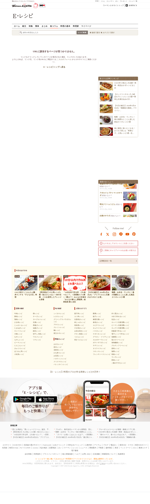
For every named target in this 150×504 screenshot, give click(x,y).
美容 (116, 448)
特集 (31, 26)
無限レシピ (115, 351)
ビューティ (110, 1)
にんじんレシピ (19, 345)
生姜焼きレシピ (79, 319)
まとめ (45, 26)
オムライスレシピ (99, 328)
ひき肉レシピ (19, 322)
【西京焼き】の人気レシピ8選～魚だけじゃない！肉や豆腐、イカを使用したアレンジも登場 (48, 432)
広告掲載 (96, 454)
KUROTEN (17, 445)
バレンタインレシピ (61, 364)
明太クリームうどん (107, 205)
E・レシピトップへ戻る (54, 67)
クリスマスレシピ (60, 362)
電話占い (113, 445)
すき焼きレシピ (79, 328)
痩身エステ (143, 448)
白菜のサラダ (105, 217)
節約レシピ (115, 348)
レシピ (75, 448)
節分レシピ (58, 347)
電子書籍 (74, 451)
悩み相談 (43, 448)
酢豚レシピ (97, 313)
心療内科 (88, 445)
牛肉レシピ (18, 313)
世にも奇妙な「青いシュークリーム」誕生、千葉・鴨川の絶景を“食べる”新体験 (43, 429)
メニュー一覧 (133, 1)
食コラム (54, 26)
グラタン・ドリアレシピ (101, 337)
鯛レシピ (57, 330)
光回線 (4, 448)
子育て (97, 1)
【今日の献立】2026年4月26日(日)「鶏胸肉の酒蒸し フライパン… (125, 108)
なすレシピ (18, 337)
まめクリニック (59, 445)
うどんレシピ (79, 337)
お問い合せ (86, 454)
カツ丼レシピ (79, 316)
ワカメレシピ (37, 337)
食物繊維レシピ (117, 343)
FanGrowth (47, 445)
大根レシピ (18, 334)
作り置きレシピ (117, 313)
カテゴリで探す (109, 33)
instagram (114, 234)
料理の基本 (65, 26)
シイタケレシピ (59, 313)
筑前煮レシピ (79, 325)
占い (116, 1)
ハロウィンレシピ (60, 359)
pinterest (134, 234)
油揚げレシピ (37, 328)
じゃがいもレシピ (20, 325)
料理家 (76, 26)
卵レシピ (36, 313)
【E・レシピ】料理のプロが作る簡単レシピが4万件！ (75, 372)
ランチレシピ (116, 357)
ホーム (17, 26)
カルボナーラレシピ (100, 340)
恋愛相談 (52, 448)
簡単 (37, 26)
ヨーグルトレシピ (39, 319)
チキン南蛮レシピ (80, 334)
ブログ (105, 445)
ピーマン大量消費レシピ (120, 325)
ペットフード (125, 448)
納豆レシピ (37, 331)
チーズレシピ (37, 316)
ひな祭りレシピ (59, 353)
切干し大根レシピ (39, 334)
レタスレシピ (58, 316)
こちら (102, 463)
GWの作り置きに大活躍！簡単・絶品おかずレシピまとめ (125, 85)
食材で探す (96, 33)
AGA (135, 448)
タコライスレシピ (99, 348)
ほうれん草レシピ (20, 351)
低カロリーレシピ (118, 340)
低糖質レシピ (116, 337)
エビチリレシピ (98, 325)
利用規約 (37, 454)
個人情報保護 (67, 454)
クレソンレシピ (59, 327)
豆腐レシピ (37, 322)
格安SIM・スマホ (126, 445)
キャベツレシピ (19, 331)
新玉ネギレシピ (59, 333)
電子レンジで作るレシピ (120, 334)
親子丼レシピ (79, 313)
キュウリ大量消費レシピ (120, 328)
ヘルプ (77, 454)
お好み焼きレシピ (80, 331)
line (121, 234)
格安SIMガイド (141, 445)
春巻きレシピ (97, 322)
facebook (101, 234)
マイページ (86, 26)
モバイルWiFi (25, 448)
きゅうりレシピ (19, 348)
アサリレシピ (58, 325)
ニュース (83, 448)
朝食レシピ (115, 354)
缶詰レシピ (115, 319)
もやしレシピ (19, 340)
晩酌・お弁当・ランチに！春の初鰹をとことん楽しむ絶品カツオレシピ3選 (124, 119)
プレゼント (123, 1)
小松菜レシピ (19, 354)
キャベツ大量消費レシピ (120, 322)
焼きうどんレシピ (80, 340)
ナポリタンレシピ (99, 334)
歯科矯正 (109, 448)
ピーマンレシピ (19, 343)
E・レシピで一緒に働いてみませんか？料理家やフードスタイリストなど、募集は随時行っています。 (75, 459)
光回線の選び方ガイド (32, 445)
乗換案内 (92, 448)
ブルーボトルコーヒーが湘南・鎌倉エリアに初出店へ (119, 429)
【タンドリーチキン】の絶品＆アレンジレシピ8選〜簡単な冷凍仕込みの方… (125, 96)
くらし (103, 1)
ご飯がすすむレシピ (119, 363)
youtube (127, 234)
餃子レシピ (97, 316)
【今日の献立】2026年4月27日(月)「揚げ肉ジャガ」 (75, 437)
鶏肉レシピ (18, 319)
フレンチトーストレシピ (101, 354)
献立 (24, 26)
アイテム (97, 445)
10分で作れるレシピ (119, 316)
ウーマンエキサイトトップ (113, 5)
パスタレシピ (97, 331)
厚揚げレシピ (37, 325)
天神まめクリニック (75, 445)
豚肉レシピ (18, 316)
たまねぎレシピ (19, 328)
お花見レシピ (58, 356)
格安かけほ (13, 448)
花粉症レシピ (58, 350)
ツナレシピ (37, 340)
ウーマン (67, 448)
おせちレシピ (58, 344)
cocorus (35, 448)
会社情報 (28, 454)
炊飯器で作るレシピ (119, 331)
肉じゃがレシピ (79, 322)
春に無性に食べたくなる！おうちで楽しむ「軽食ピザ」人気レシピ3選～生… (124, 130)
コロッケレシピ (98, 351)
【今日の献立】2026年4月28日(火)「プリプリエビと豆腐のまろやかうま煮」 (41, 437)
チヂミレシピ (97, 345)
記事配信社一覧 (106, 261)
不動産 (101, 448)
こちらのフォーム (64, 59)
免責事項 (121, 454)
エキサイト (133, 5)
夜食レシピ (115, 360)
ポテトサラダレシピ (100, 343)
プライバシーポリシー (51, 454)
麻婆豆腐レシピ (98, 319)
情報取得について (109, 454)
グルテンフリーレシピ (119, 345)
